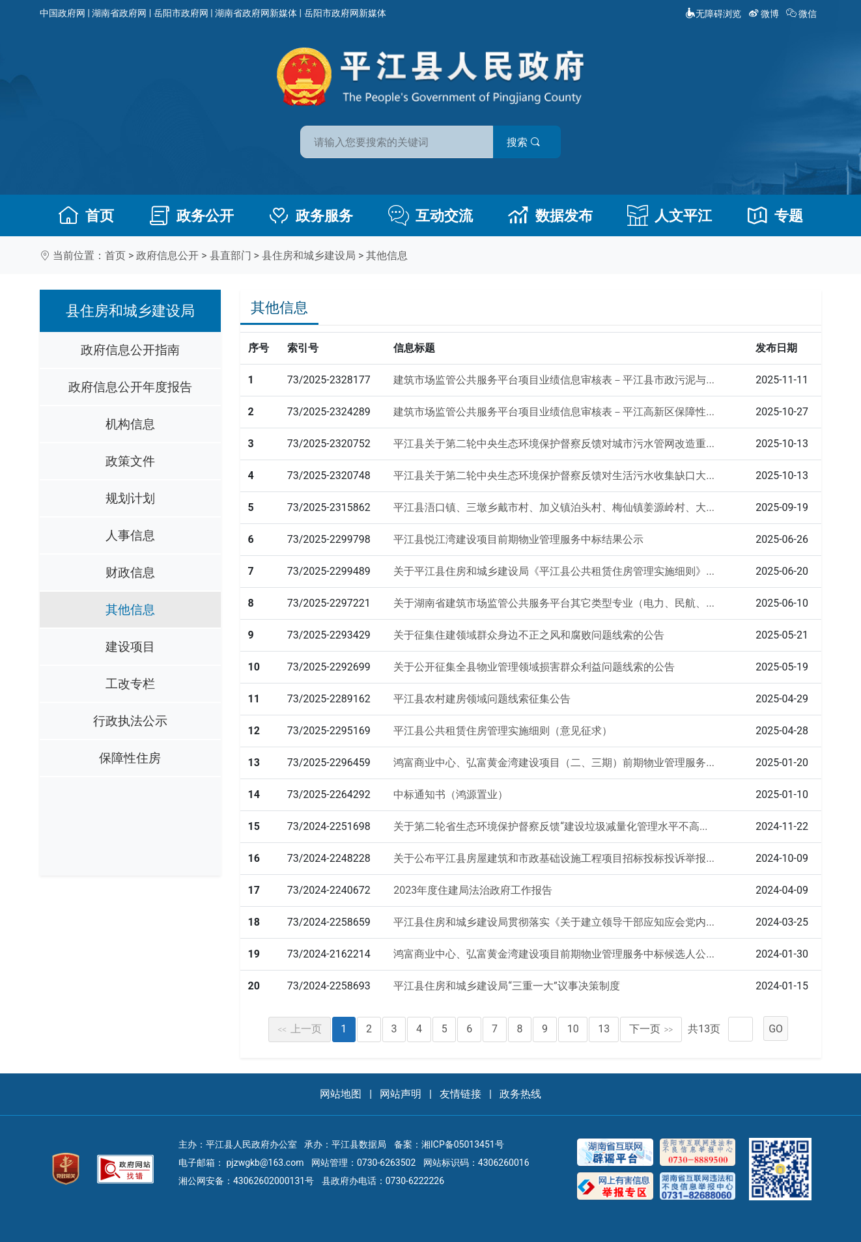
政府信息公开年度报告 (130, 387)
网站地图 (340, 1094)
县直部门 (230, 255)
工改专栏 (130, 683)
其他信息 (387, 255)
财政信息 (130, 572)
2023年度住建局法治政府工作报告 (472, 890)
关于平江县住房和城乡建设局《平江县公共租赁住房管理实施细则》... (553, 571)
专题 (775, 215)
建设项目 (130, 646)
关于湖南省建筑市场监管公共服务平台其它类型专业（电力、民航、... (553, 603)
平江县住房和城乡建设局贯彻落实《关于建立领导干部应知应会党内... (553, 922)
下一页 (651, 1029)
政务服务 (310, 215)
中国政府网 (62, 13)
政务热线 (520, 1094)
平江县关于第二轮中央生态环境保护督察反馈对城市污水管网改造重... (553, 443)
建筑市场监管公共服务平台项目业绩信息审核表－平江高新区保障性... (553, 412)
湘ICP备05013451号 (462, 1144)
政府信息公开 (167, 255)
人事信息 (130, 535)
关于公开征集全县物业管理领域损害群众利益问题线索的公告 (534, 667)
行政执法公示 (130, 720)
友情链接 (460, 1094)
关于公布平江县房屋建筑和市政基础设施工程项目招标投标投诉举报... (553, 858)
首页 (86, 215)
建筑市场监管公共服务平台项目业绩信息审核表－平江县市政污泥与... (553, 380)
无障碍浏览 (713, 13)
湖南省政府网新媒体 (256, 13)
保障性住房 (130, 758)
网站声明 (400, 1094)
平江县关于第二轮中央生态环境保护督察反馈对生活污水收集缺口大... (553, 475)
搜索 (524, 142)
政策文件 (130, 461)
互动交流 (430, 215)
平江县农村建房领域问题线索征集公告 (482, 699)
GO (776, 1029)
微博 (765, 13)
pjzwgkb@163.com (264, 1162)
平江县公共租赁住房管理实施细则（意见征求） (502, 730)
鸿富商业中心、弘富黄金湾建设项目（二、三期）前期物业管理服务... (553, 762)
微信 (802, 13)
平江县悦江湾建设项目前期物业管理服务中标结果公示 (518, 539)
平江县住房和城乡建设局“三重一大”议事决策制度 (506, 986)
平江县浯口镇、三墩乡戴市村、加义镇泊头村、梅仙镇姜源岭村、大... (553, 507)
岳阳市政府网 (181, 13)
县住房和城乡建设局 (309, 255)
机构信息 (130, 424)
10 (573, 1029)
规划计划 (130, 498)
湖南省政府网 (119, 13)
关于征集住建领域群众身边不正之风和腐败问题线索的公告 (528, 635)
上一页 (299, 1029)
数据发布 (550, 215)
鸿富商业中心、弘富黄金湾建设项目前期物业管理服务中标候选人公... (553, 954)
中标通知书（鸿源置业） (450, 794)
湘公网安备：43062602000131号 (246, 1181)
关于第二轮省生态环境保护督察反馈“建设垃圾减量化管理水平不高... (550, 826)
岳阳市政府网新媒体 (345, 13)
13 (604, 1029)
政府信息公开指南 (130, 349)
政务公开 (191, 215)
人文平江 (669, 215)
